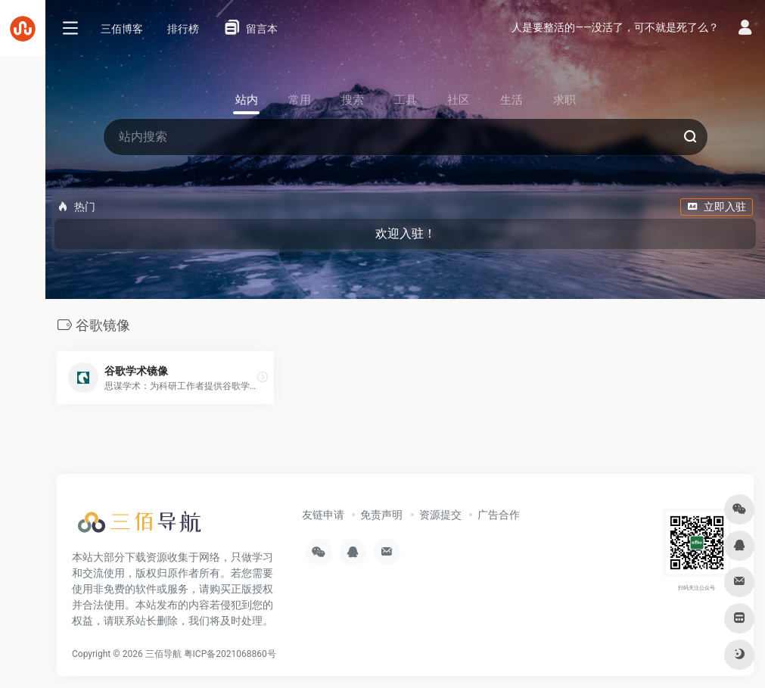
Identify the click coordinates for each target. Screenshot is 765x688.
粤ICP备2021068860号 (230, 654)
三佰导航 (163, 654)
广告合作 (498, 515)
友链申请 (323, 515)
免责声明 (381, 515)
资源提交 (440, 515)
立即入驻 (716, 207)
